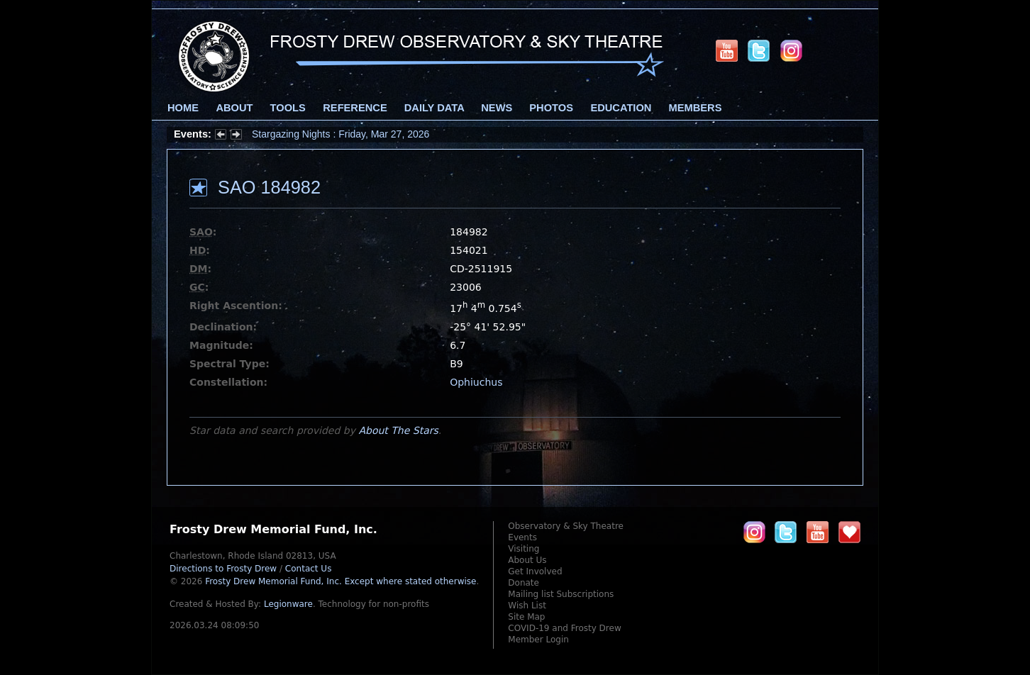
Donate (523, 583)
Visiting (523, 549)
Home (183, 107)
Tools (288, 107)
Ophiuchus (476, 382)
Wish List (527, 605)
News (496, 107)
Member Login (538, 640)
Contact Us (308, 569)
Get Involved (535, 571)
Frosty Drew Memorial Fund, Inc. (340, 581)
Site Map (526, 617)
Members (695, 107)
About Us (527, 560)
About (234, 107)
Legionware (288, 604)
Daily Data (434, 107)
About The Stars (398, 430)
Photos (551, 107)
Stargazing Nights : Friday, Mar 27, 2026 (340, 134)
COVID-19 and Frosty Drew (564, 628)
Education (620, 107)
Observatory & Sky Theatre (566, 526)
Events (522, 537)
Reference (355, 107)
